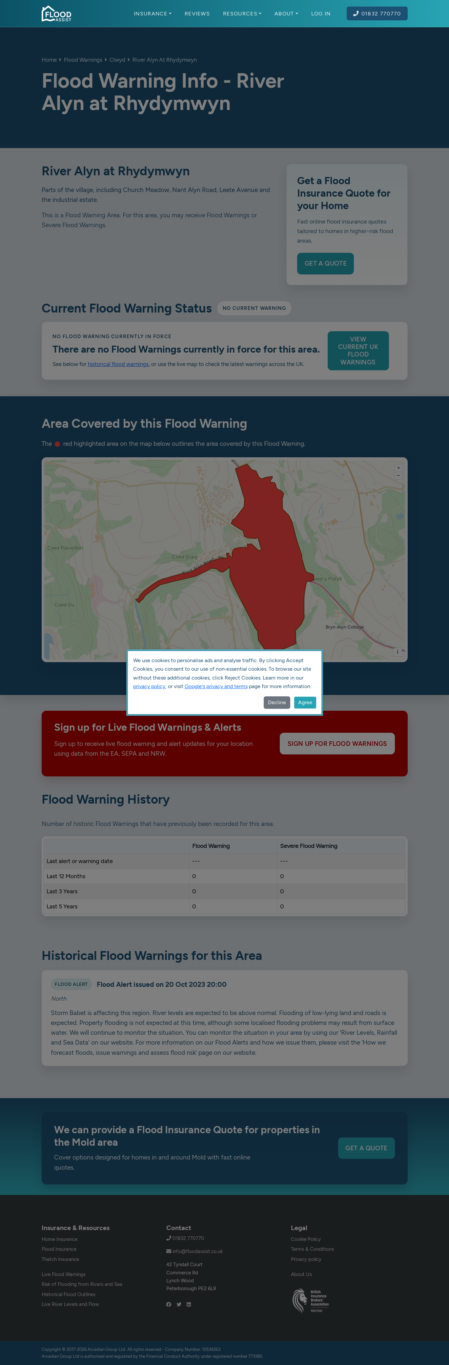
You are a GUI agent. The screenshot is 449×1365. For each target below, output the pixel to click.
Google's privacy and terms (216, 686)
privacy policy (149, 686)
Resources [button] (242, 13)
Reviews (197, 13)
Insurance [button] (153, 13)
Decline (277, 702)
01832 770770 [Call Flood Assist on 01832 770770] (377, 13)
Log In (321, 13)
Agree (305, 702)
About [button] (286, 13)
